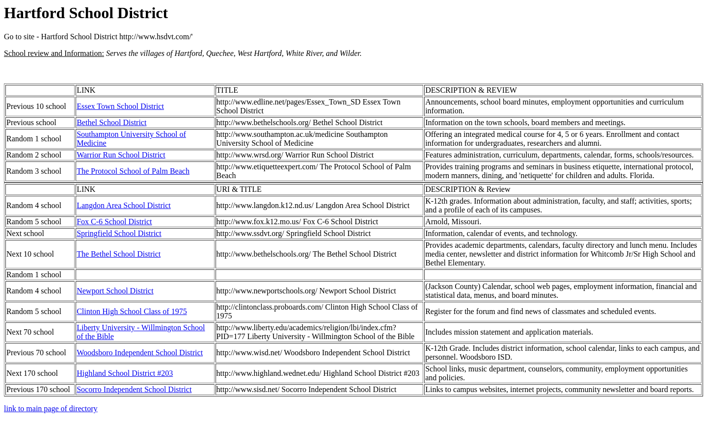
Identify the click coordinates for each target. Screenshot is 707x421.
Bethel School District (111, 122)
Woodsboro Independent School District (140, 352)
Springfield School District (119, 233)
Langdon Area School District (124, 205)
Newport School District (115, 291)
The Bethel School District (119, 254)
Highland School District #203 (125, 373)
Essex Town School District (120, 106)
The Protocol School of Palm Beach (133, 171)
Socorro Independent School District (134, 389)
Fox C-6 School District (114, 221)
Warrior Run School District (121, 155)
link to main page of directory (51, 408)
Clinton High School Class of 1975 (132, 311)
